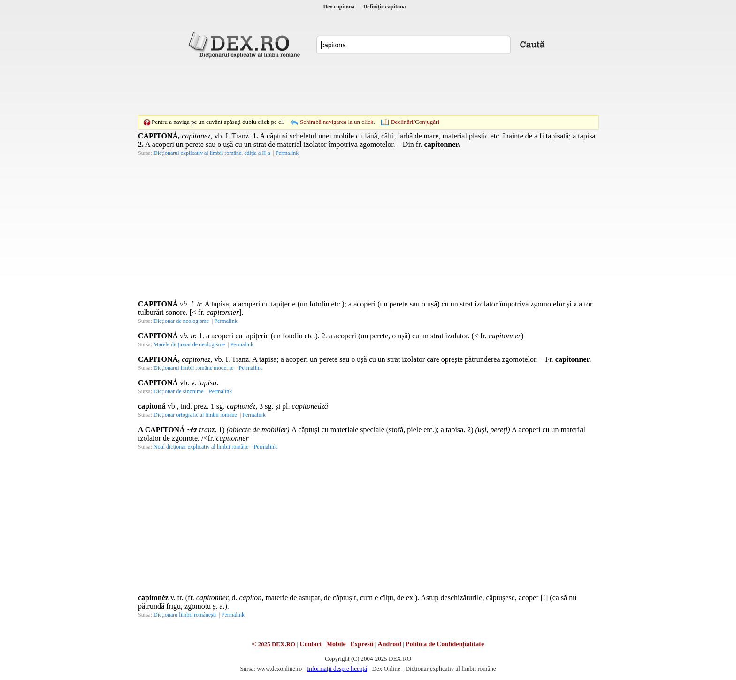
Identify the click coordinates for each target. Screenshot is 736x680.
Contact (310, 644)
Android (389, 644)
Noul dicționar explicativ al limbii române (200, 446)
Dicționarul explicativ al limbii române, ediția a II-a (211, 153)
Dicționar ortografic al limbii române (195, 415)
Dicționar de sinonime (178, 391)
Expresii (362, 644)
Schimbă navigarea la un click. (337, 121)
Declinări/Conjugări (415, 121)
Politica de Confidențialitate (445, 644)
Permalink (287, 153)
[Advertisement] (368, 87)
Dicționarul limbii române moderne (193, 368)
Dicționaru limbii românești (184, 614)
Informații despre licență (337, 668)
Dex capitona (338, 6)
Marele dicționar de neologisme (189, 344)
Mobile (336, 644)
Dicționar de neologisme (181, 321)
